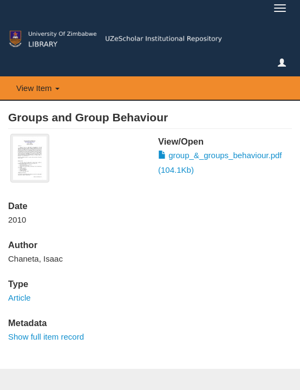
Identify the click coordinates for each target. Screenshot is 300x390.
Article (19, 297)
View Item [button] (38, 88)
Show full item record (46, 336)
